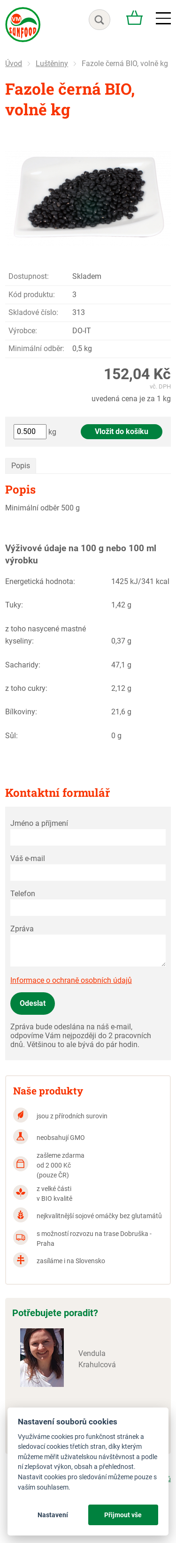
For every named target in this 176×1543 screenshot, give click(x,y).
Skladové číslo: (33, 312)
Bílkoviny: (21, 711)
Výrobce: (22, 330)
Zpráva (22, 928)
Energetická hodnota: (40, 581)
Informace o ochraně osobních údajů (71, 980)
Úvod (13, 63)
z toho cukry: (26, 688)
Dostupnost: (28, 276)
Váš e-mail (27, 858)
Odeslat (33, 1003)
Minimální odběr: (36, 348)
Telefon (22, 893)
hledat (99, 20)
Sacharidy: (22, 664)
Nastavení (53, 1515)
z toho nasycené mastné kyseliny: (45, 634)
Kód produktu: (31, 294)
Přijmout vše (123, 1515)
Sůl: (11, 735)
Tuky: (14, 604)
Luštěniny (52, 63)
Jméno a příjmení (39, 823)
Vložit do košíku (121, 431)
